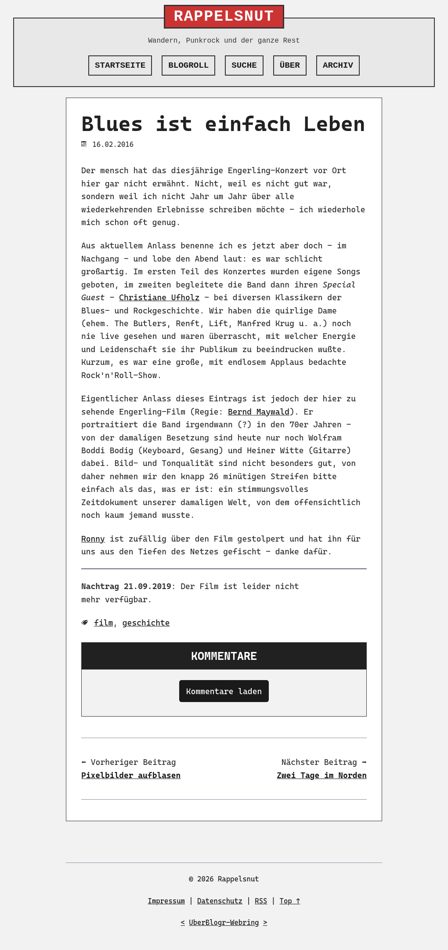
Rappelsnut (224, 16)
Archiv (338, 65)
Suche (244, 65)
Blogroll (188, 65)
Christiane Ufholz (159, 297)
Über (290, 65)
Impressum (166, 901)
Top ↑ (290, 901)
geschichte (146, 622)
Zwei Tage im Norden (322, 775)
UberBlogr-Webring (224, 922)
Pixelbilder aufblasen (131, 775)
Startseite (120, 65)
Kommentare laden (224, 691)
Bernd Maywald (258, 411)
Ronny (93, 538)
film (103, 622)
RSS (261, 901)
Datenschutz (219, 901)
